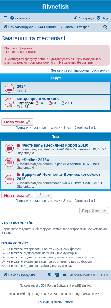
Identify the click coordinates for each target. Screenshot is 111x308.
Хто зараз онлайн (17, 223)
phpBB (40, 285)
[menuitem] (20, 18)
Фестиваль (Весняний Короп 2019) (55, 145)
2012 (54, 103)
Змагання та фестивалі (33, 38)
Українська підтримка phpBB (79, 294)
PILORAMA (60, 149)
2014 (21, 86)
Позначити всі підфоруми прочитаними (80, 70)
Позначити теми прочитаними (37, 127)
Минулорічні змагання (38, 99)
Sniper (57, 164)
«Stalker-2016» (35, 160)
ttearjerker (59, 183)
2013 (41, 103)
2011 (66, 103)
